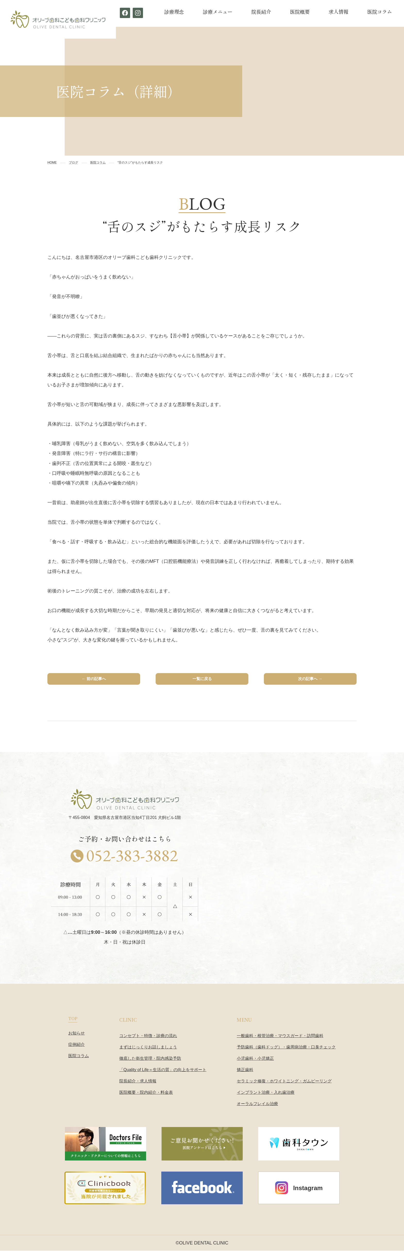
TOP (72, 1021)
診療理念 (174, 11)
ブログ (73, 162)
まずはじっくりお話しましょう (148, 1050)
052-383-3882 (132, 859)
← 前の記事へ (93, 680)
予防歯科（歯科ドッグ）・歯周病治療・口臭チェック (286, 1050)
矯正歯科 (245, 1073)
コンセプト (394, 70)
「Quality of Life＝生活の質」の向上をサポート (162, 1073)
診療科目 (394, 118)
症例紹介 (76, 1047)
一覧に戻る (202, 680)
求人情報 (338, 11)
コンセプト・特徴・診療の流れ (148, 1039)
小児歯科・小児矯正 (255, 1061)
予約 (394, 213)
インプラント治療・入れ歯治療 (265, 1095)
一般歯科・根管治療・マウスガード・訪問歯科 (280, 1039)
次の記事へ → (310, 680)
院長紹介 (261, 11)
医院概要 (300, 11)
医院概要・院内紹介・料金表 (146, 1095)
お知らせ (76, 1036)
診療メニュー (217, 11)
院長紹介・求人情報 (137, 1084)
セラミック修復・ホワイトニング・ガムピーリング (284, 1084)
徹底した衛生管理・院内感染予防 (150, 1061)
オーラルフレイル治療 (257, 1107)
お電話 (394, 166)
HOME (52, 162)
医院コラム (379, 11)
